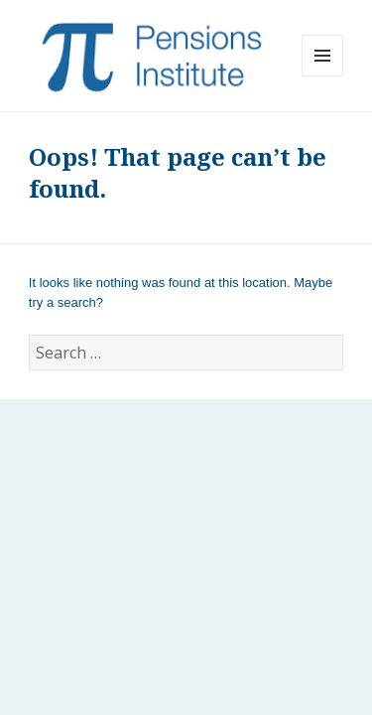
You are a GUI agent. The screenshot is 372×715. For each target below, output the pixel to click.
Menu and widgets (323, 75)
